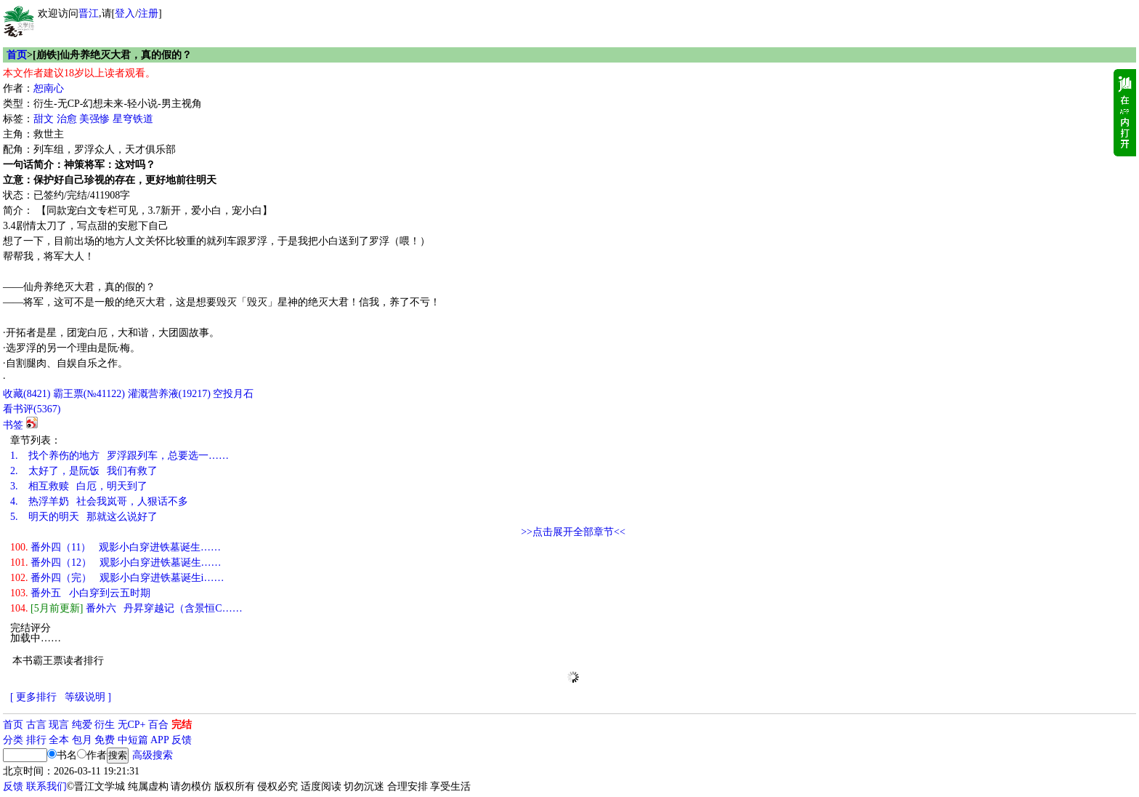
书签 (13, 425)
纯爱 (82, 724)
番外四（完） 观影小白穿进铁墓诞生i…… (117, 577)
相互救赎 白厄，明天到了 (78, 486)
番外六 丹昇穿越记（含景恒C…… (126, 608)
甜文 (43, 118)
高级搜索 (152, 755)
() (26, 393)
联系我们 (46, 786)
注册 (148, 13)
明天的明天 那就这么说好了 (84, 516)
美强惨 (94, 118)
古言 (36, 724)
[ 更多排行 (33, 697)
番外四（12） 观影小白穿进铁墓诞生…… (116, 562)
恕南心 (48, 88)
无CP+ (132, 724)
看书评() (31, 409)
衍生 (104, 724)
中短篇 (133, 739)
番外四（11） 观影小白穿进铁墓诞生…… (115, 547)
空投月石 (233, 393)
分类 (13, 739)
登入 (125, 13)
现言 (59, 724)
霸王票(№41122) (89, 393)
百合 (158, 724)
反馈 (181, 739)
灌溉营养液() (169, 393)
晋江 (88, 13)
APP (159, 739)
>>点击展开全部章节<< (573, 531)
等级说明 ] (88, 697)
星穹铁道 (133, 118)
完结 (181, 724)
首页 (17, 54)
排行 (36, 739)
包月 (82, 739)
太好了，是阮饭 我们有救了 (84, 470)
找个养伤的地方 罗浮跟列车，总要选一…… (119, 455)
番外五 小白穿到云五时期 (80, 593)
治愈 (67, 118)
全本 (59, 739)
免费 (104, 739)
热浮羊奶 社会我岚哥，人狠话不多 (99, 501)
